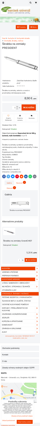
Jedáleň (20, 318)
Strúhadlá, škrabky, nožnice (15, 294)
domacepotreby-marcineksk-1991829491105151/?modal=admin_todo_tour (20, 337)
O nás (4, 361)
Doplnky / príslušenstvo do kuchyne (20, 309)
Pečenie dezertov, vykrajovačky (17, 297)
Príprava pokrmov (20, 276)
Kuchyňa (20, 268)
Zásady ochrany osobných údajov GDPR (18, 368)
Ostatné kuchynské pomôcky (15, 304)
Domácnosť (20, 325)
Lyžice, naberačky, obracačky (16, 283)
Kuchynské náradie (20, 279)
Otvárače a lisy (9, 290)
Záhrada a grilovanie (20, 328)
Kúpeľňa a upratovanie (20, 321)
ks (20, 260)
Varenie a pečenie (20, 272)
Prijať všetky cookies (24, 422)
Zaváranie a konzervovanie (20, 314)
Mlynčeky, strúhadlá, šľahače (20, 286)
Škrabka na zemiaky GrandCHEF (17, 241)
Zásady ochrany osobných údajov (22, 416)
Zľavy (20, 332)
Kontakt (5, 355)
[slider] (21, 86)
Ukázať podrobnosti (8, 420)
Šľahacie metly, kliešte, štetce (16, 301)
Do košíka (28, 107)
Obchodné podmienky (11, 348)
